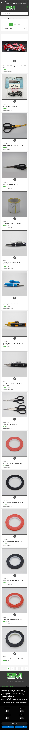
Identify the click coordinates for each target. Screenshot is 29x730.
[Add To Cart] (14, 61)
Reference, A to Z (14, 29)
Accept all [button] (21, 726)
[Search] (12, 13)
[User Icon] (24, 8)
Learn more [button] (14, 723)
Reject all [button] (7, 726)
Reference (5, 71)
